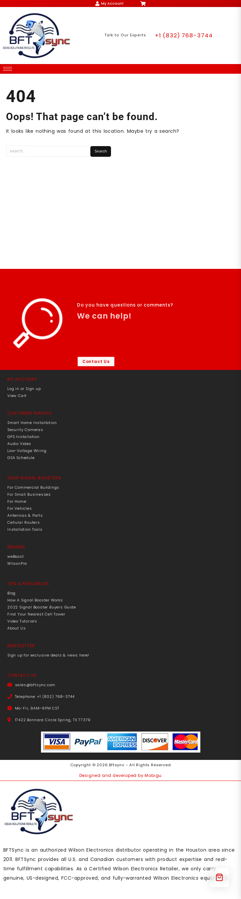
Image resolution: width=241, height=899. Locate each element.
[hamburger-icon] (7, 69)
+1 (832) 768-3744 (184, 35)
